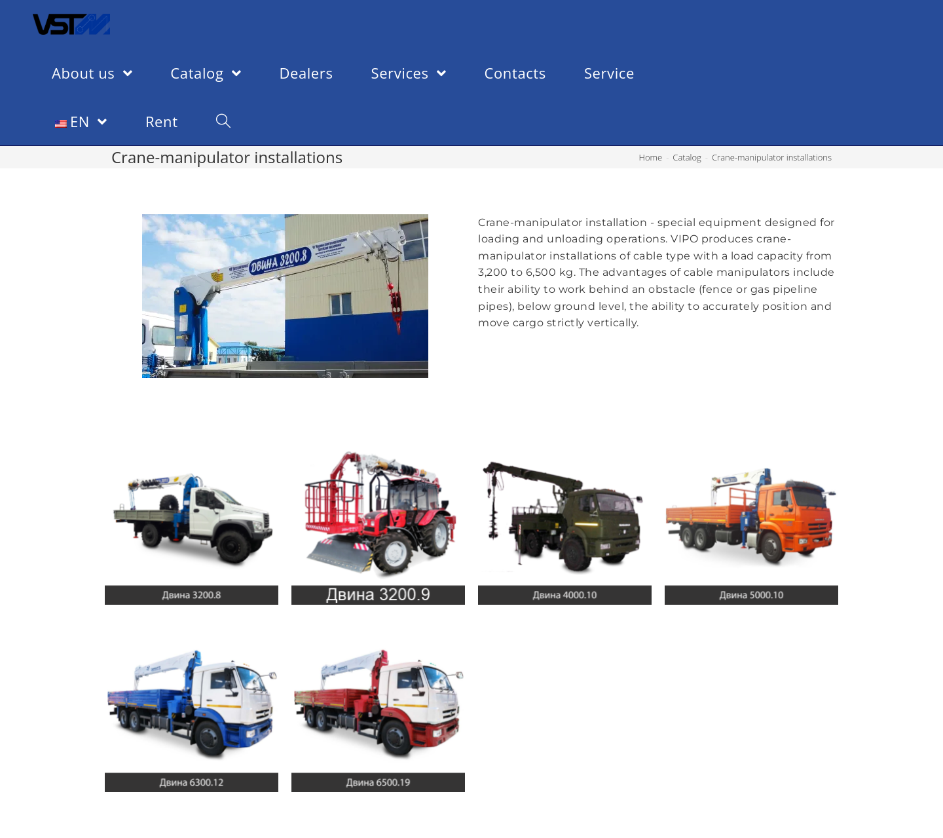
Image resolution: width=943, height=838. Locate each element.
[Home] (651, 157)
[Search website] (223, 121)
